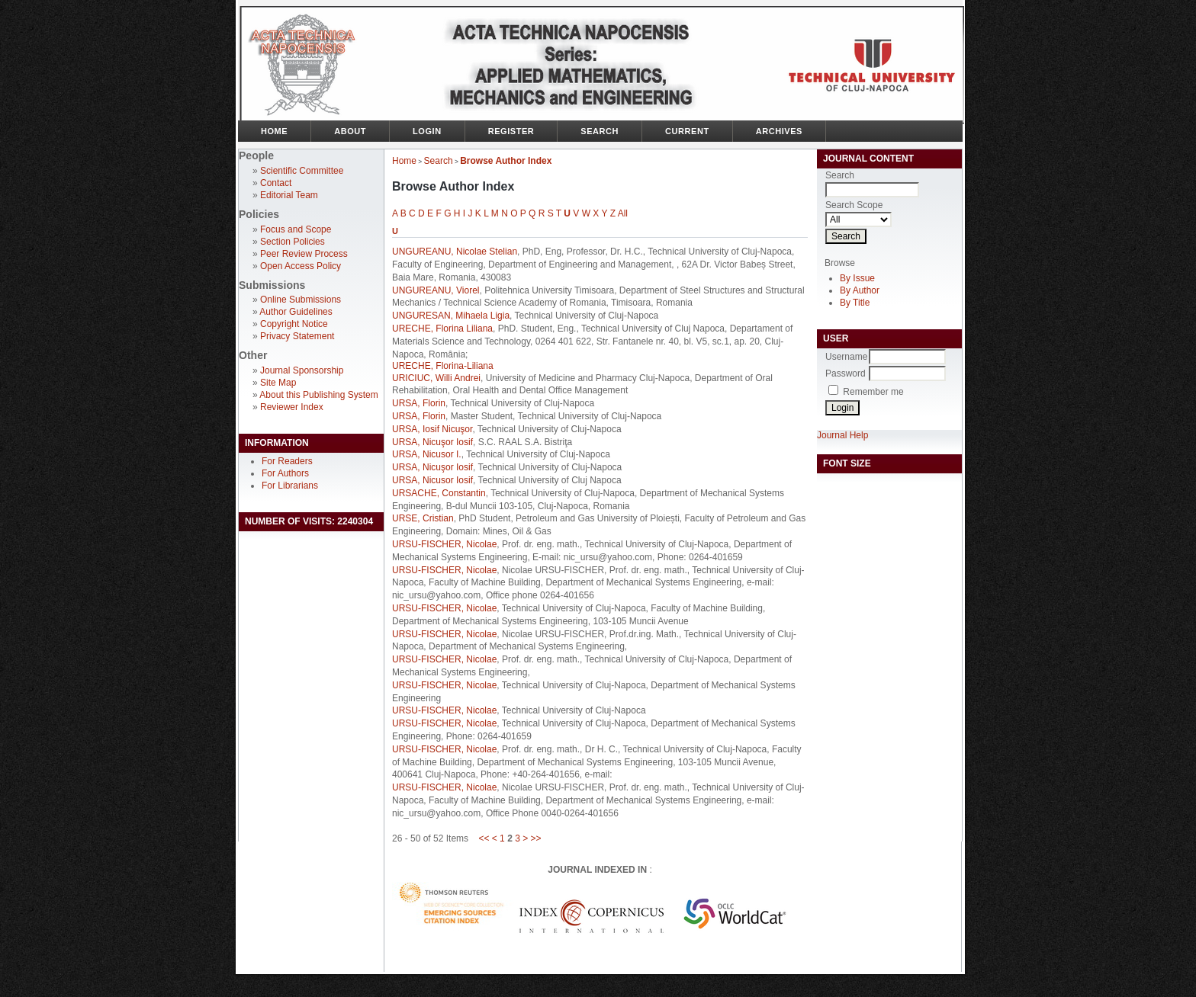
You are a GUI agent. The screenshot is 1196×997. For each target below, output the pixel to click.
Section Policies (292, 241)
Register (511, 131)
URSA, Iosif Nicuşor (432, 429)
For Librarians (290, 485)
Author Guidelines (295, 311)
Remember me (873, 391)
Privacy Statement (297, 336)
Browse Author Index (505, 160)
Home (274, 131)
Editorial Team (289, 195)
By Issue (857, 278)
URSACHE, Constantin (439, 493)
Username (846, 356)
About (350, 131)
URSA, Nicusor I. (426, 454)
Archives (779, 131)
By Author (859, 290)
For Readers (287, 461)
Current (687, 131)
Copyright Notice (294, 324)
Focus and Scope (295, 229)
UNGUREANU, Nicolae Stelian (454, 251)
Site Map (278, 382)
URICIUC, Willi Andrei (436, 378)
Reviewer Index (291, 407)
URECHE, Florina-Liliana (443, 366)
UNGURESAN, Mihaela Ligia (451, 315)
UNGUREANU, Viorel (435, 290)
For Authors (285, 473)
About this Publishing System (318, 395)
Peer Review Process (304, 253)
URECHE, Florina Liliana (442, 328)
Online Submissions (300, 299)
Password (845, 373)
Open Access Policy (300, 266)
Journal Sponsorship (301, 370)
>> (536, 838)
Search (599, 131)
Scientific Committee (301, 170)
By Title (855, 302)
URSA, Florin (418, 403)
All (623, 213)
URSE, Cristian (423, 518)
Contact (275, 183)
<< (483, 838)
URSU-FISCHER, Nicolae (444, 544)
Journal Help (842, 435)
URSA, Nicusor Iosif (432, 480)
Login (427, 131)
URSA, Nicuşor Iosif (432, 442)
